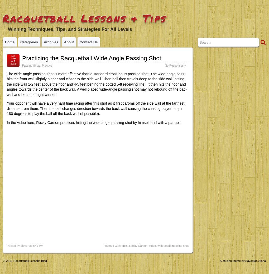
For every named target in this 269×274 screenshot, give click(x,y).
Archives (51, 42)
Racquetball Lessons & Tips (84, 18)
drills (125, 245)
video (152, 245)
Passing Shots (31, 65)
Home (10, 42)
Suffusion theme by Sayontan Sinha (243, 260)
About (69, 42)
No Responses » (175, 65)
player (24, 245)
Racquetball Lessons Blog (30, 260)
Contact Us (89, 42)
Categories (29, 42)
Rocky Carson (138, 245)
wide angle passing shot (173, 245)
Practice (47, 65)
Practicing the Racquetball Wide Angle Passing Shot (91, 58)
